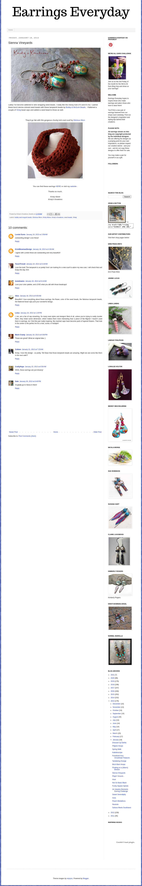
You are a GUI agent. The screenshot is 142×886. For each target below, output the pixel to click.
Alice (17, 296)
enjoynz (69, 879)
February (116, 737)
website (73, 186)
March (115, 734)
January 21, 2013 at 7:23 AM (32, 349)
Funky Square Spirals (120, 787)
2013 (113, 702)
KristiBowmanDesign (23, 249)
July (114, 721)
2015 (113, 695)
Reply (17, 241)
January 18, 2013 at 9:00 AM (30, 296)
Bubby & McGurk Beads (76, 107)
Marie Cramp (20, 335)
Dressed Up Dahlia (119, 744)
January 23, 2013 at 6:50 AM (35, 367)
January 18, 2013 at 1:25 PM (31, 313)
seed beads (68, 217)
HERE (58, 186)
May (114, 728)
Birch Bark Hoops (118, 765)
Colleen (18, 349)
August (115, 718)
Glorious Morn (79, 120)
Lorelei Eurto (20, 235)
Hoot (114, 780)
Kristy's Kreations (57, 217)
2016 (113, 692)
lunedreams (19, 281)
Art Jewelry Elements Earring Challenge (120, 791)
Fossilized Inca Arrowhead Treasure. (121, 757)
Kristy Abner (47, 217)
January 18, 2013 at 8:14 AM (36, 281)
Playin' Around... (118, 777)
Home (10, 30)
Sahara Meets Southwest (121, 808)
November (117, 708)
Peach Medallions (118, 802)
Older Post (98, 432)
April (114, 731)
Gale (17, 381)
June (115, 724)
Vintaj (18, 110)
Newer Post (13, 432)
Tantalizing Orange (119, 762)
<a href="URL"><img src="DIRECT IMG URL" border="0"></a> (122, 226)
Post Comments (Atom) (27, 436)
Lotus (17, 313)
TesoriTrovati (20, 264)
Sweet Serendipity (119, 795)
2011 (113, 817)
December (117, 705)
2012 (113, 813)
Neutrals (115, 805)
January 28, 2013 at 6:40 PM (30, 381)
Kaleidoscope (117, 753)
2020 (113, 679)
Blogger (86, 879)
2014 (113, 698)
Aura (114, 799)
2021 (113, 676)
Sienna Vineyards (118, 774)
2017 (113, 689)
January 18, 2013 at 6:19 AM (37, 264)
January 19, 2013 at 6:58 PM (36, 335)
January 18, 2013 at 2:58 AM (37, 235)
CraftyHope (19, 367)
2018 (113, 685)
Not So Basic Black (119, 784)
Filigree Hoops (117, 747)
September (117, 714)
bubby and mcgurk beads (23, 217)
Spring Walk (116, 750)
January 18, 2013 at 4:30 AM (43, 249)
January (116, 741)
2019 (113, 682)
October (116, 711)
